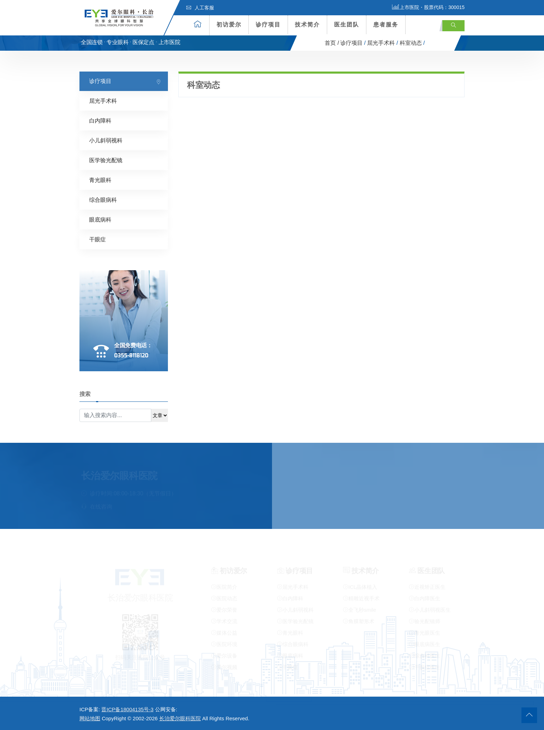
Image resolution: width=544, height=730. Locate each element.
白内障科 (100, 121)
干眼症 (97, 239)
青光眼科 (100, 180)
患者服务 (385, 24)
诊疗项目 (268, 24)
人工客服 (200, 7)
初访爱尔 (228, 24)
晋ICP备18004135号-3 (127, 709)
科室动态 (411, 43)
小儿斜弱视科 (105, 140)
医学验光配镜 (105, 160)
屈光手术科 (381, 43)
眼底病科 (100, 220)
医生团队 (346, 24)
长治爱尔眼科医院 (180, 718)
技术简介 (307, 24)
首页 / (332, 43)
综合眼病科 (103, 200)
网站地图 (89, 718)
